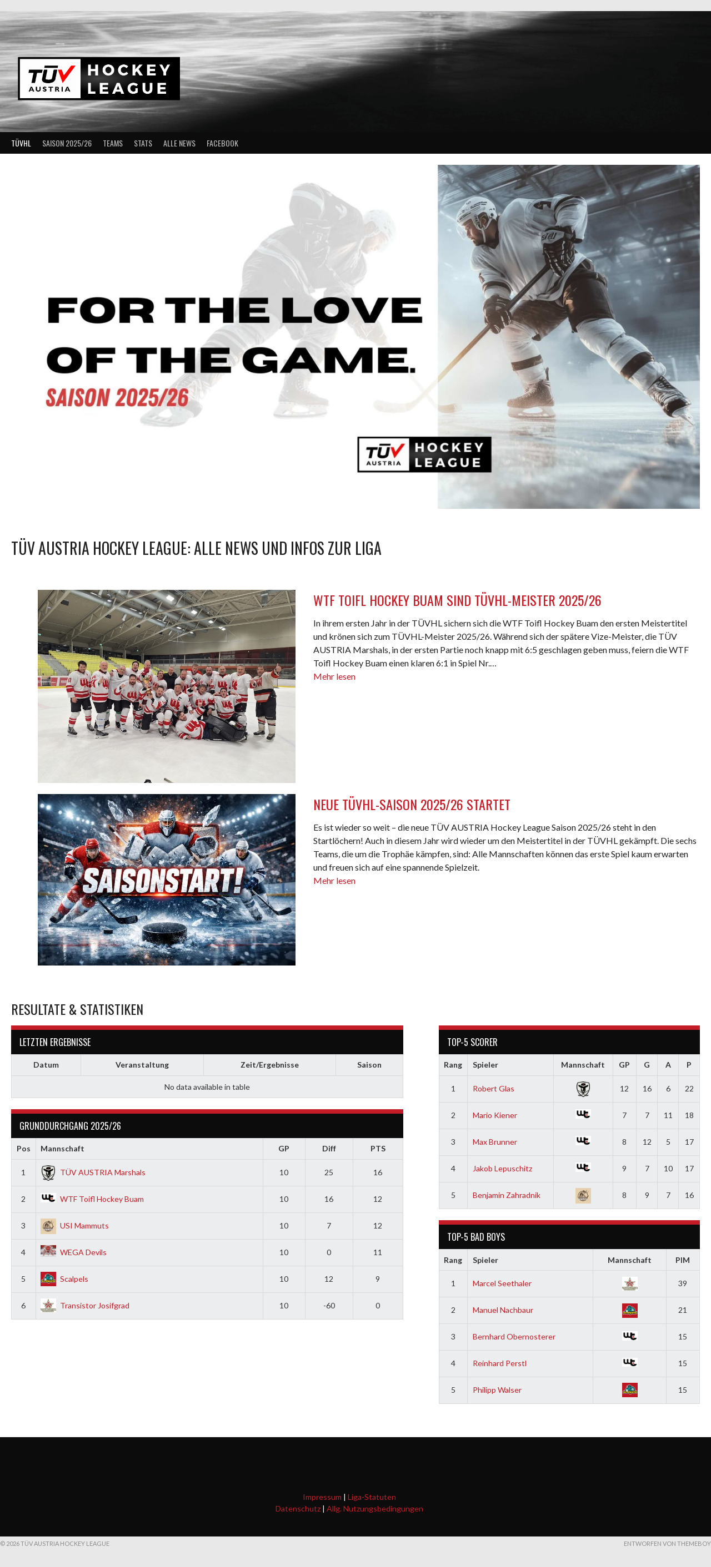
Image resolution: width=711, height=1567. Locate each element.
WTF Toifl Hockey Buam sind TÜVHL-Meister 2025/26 (457, 600)
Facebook (222, 143)
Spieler (485, 1064)
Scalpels (64, 1278)
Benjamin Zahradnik (506, 1195)
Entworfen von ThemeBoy (667, 1543)
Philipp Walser (497, 1389)
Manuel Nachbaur (503, 1310)
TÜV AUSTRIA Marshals (93, 1172)
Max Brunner (495, 1141)
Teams (113, 143)
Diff (329, 1148)
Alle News (179, 143)
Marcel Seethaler (502, 1283)
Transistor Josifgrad (85, 1305)
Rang (453, 1064)
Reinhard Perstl (500, 1363)
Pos (24, 1148)
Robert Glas (493, 1088)
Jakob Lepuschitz (502, 1168)
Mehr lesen (334, 676)
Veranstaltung (142, 1064)
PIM (682, 1260)
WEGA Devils (74, 1252)
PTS (377, 1148)
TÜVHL (21, 143)
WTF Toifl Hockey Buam (92, 1199)
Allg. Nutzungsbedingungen (375, 1508)
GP (283, 1148)
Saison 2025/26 (67, 143)
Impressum (322, 1497)
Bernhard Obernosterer (514, 1336)
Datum (46, 1064)
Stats (143, 143)
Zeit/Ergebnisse (270, 1064)
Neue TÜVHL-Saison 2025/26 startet (411, 804)
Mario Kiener (495, 1115)
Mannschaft (62, 1148)
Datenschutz (298, 1508)
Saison (369, 1064)
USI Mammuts (75, 1225)
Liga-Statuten (372, 1497)
